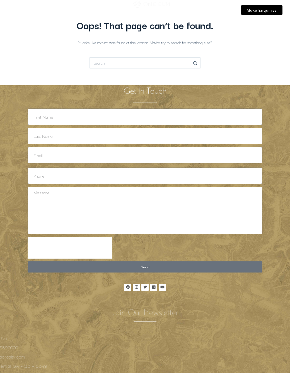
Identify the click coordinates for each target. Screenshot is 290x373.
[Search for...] (139, 62)
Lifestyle (61, 9)
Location (42, 9)
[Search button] (195, 62)
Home (25, 9)
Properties (83, 9)
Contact (27, 22)
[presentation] (70, 248)
